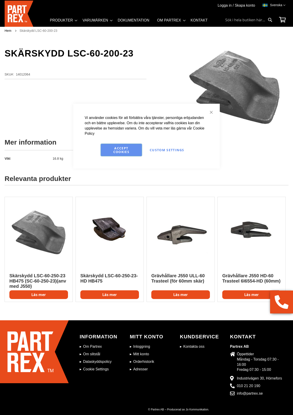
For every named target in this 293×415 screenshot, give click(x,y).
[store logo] (26, 13)
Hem (8, 30)
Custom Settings (167, 150)
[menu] (130, 22)
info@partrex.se (250, 393)
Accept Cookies (121, 150)
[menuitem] (62, 20)
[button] (277, 5)
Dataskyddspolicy (97, 362)
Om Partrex (92, 346)
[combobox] (248, 20)
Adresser (140, 369)
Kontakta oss (194, 346)
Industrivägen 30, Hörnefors (259, 378)
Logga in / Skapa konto (236, 5)
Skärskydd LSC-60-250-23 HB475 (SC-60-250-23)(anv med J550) (37, 281)
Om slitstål (91, 354)
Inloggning (141, 346)
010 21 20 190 (248, 386)
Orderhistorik (143, 362)
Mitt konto (141, 354)
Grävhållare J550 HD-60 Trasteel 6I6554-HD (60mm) (251, 278)
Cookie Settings (96, 369)
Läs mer (38, 294)
